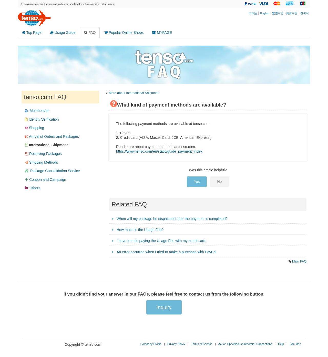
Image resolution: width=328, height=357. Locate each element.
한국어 (304, 13)
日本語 (253, 13)
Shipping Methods (41, 162)
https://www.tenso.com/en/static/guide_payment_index (159, 151)
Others (32, 188)
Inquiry (164, 307)
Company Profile (150, 343)
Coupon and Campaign (45, 179)
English (264, 13)
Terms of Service (201, 343)
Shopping (34, 128)
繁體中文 (277, 13)
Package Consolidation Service (52, 171)
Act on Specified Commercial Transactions (245, 343)
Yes (197, 182)
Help (281, 343)
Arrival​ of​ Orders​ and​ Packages (52, 136)
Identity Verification (42, 119)
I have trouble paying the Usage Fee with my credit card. (161, 241)
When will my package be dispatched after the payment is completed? (172, 219)
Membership (37, 111)
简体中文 (292, 13)
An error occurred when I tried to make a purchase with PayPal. (167, 252)
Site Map (295, 343)
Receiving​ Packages (43, 154)
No (219, 182)
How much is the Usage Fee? (140, 230)
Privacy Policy (176, 343)
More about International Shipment (133, 93)
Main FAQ (299, 261)
